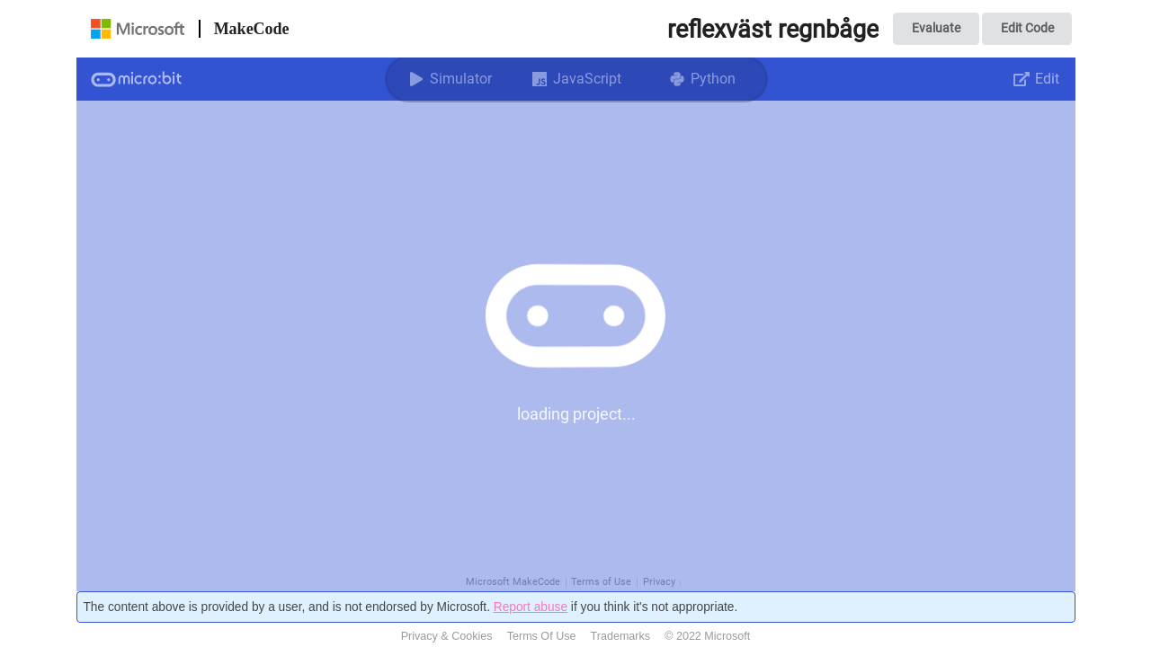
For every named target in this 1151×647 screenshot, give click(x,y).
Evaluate (936, 28)
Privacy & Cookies (447, 636)
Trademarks (621, 636)
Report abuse (530, 607)
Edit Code (1027, 28)
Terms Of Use (541, 636)
